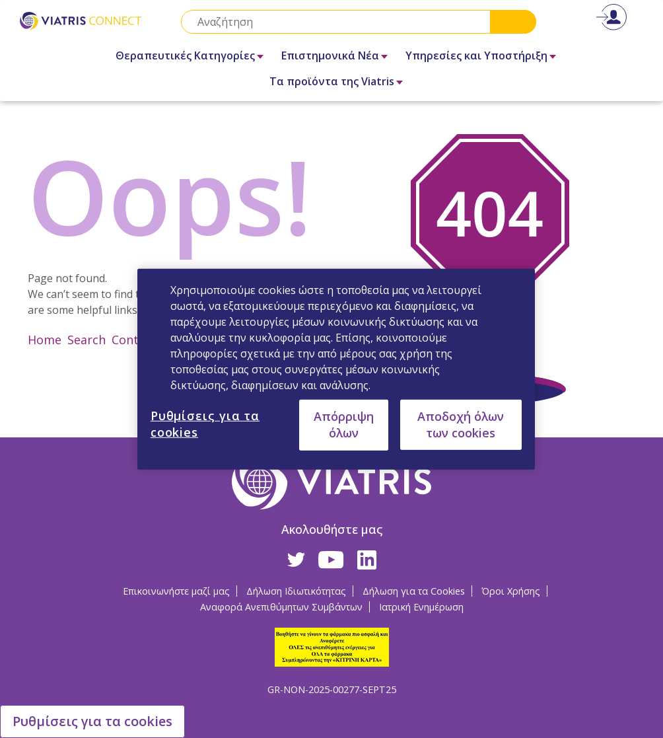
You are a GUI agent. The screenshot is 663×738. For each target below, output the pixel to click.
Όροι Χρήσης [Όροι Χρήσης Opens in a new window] (510, 591)
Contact (134, 340)
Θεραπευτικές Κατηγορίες (185, 55)
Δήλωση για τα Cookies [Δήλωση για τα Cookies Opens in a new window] (414, 591)
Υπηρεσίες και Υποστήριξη (476, 55)
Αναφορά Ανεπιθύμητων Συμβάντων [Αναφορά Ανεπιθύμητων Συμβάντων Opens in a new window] (281, 606)
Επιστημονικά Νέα (330, 55)
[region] (336, 368)
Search (513, 22)
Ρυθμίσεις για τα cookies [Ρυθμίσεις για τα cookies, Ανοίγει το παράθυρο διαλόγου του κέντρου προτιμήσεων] (205, 423)
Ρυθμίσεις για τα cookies (92, 721)
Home (44, 340)
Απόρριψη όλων (344, 424)
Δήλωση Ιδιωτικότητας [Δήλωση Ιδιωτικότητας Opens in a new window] (296, 591)
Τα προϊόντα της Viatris (331, 81)
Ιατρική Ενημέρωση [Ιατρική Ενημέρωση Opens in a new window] (421, 606)
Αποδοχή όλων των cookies (460, 424)
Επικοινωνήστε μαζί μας (176, 591)
